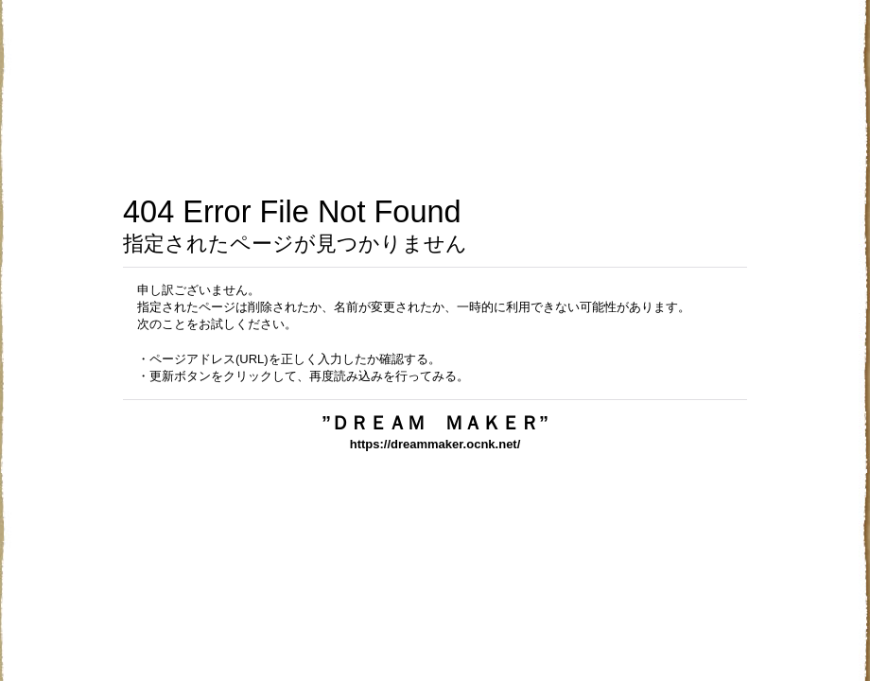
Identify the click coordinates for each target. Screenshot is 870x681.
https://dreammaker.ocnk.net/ (435, 444)
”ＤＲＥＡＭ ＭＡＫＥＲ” (504, 422)
